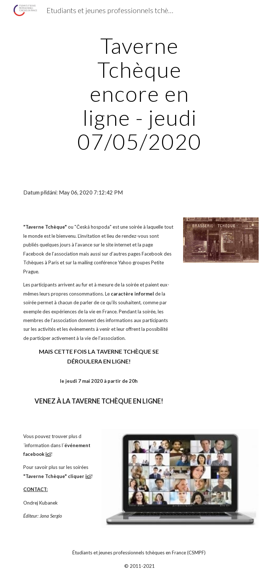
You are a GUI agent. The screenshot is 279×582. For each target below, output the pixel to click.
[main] (139, 93)
